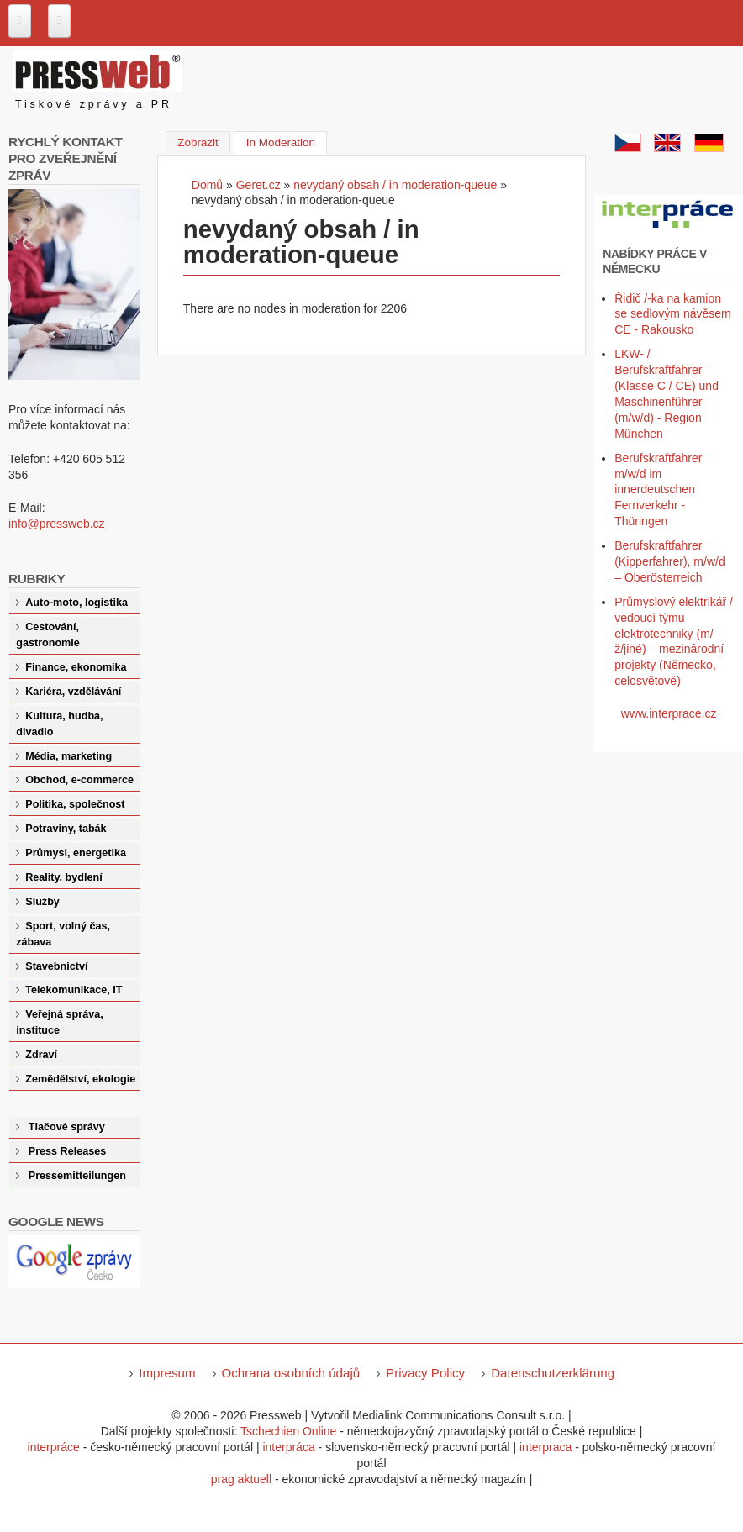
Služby (42, 902)
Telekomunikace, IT (73, 990)
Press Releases (67, 1151)
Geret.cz (258, 185)
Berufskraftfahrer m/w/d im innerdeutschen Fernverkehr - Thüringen (658, 490)
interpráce (54, 1447)
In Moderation (287, 141)
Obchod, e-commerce (79, 780)
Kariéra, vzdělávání (73, 692)
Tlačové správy (67, 1127)
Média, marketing (68, 756)
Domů (207, 185)
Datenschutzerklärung (552, 1373)
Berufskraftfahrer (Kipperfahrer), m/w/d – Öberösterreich (669, 561)
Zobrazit (198, 142)
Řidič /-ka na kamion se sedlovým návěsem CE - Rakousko (672, 314)
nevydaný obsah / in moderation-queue (395, 185)
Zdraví (41, 1055)
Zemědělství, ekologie (80, 1079)
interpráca (288, 1447)
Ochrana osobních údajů (291, 1373)
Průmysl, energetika (75, 853)
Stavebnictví (56, 966)
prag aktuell (241, 1479)
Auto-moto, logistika (76, 602)
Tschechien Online (288, 1431)
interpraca (545, 1447)
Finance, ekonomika (75, 667)
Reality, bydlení (63, 877)
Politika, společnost (74, 804)
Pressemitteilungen (77, 1176)
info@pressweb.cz (56, 523)
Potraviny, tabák (65, 828)
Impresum (167, 1373)
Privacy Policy (425, 1373)
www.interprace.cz (669, 713)
